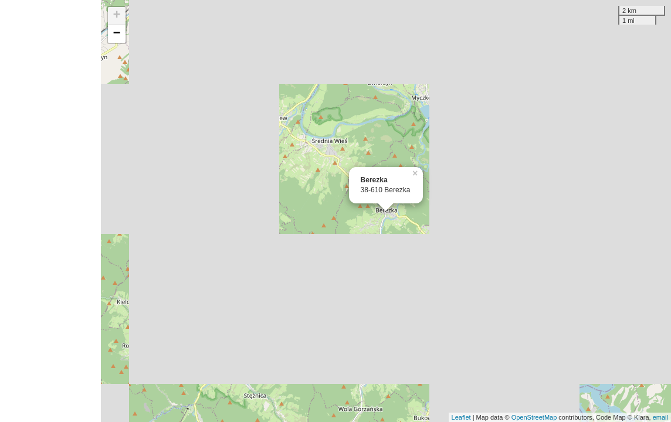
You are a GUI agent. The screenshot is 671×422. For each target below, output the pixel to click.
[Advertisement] (50, 211)
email (660, 417)
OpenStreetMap (534, 417)
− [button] (117, 34)
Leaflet (461, 417)
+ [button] (117, 16)
